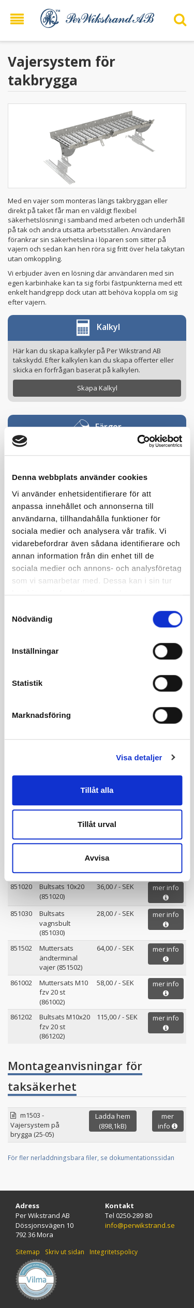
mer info (166, 892)
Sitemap (28, 1251)
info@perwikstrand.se (140, 1225)
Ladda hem (112, 1121)
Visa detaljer (139, 757)
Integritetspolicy (113, 1251)
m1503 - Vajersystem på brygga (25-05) (34, 1124)
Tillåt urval (97, 824)
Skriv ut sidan (64, 1251)
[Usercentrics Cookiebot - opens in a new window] (138, 441)
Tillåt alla (97, 790)
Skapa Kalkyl (97, 388)
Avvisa (97, 857)
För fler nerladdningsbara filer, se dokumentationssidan (91, 1157)
